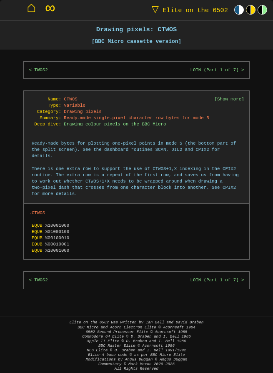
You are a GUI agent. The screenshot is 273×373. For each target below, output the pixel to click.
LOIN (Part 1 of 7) (214, 70)
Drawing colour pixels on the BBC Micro (115, 124)
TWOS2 (41, 70)
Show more (229, 99)
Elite (188, 9)
